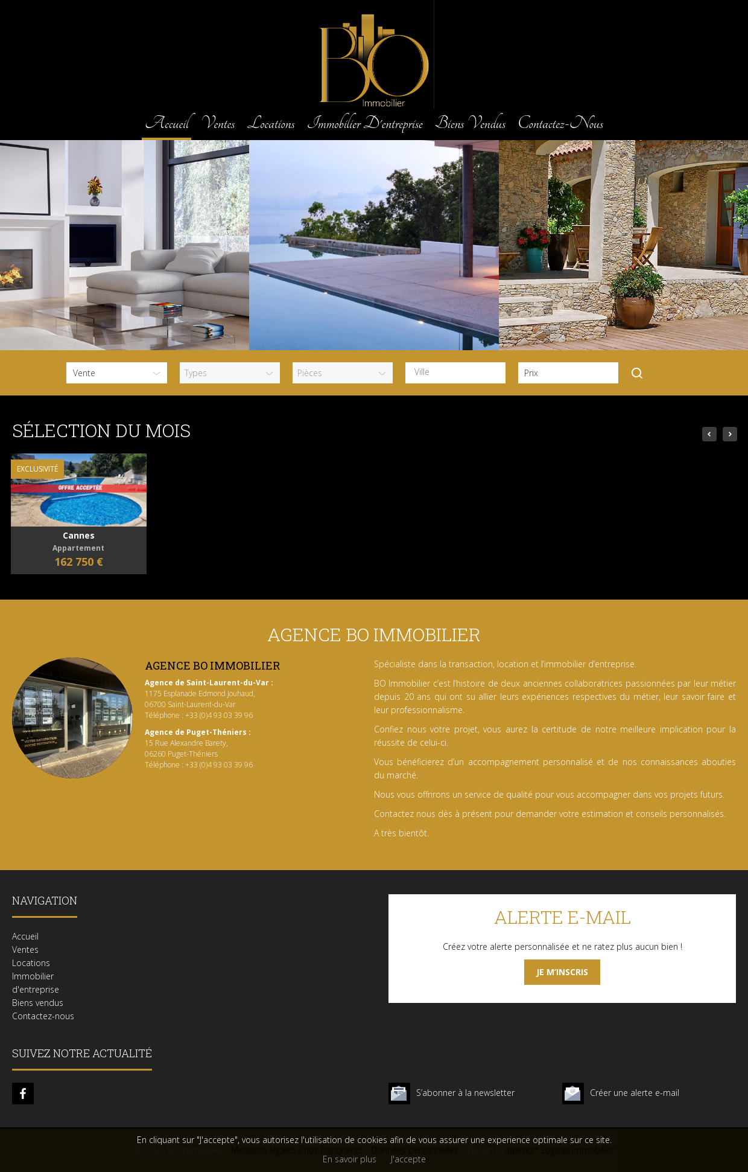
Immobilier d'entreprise (365, 123)
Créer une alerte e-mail (634, 1092)
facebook (23, 1093)
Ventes (217, 123)
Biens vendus (470, 123)
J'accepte (408, 1159)
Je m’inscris (562, 972)
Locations (270, 123)
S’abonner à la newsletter (465, 1092)
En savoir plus (349, 1159)
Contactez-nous (560, 123)
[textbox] (458, 372)
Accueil (166, 123)
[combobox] (455, 372)
